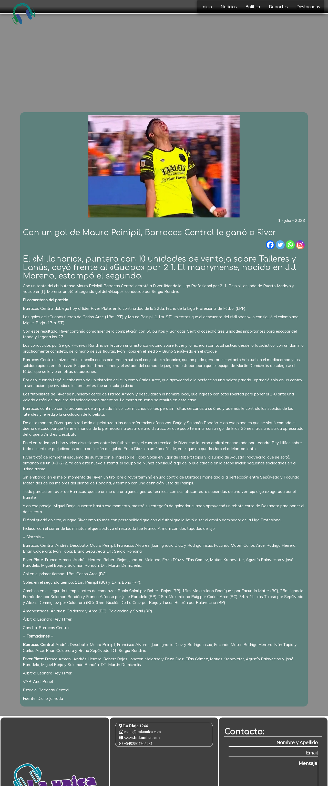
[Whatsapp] (290, 244)
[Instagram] (300, 244)
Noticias (229, 6)
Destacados (308, 6)
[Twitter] (280, 244)
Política (252, 6)
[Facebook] (270, 244)
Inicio (206, 6)
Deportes (278, 6)
